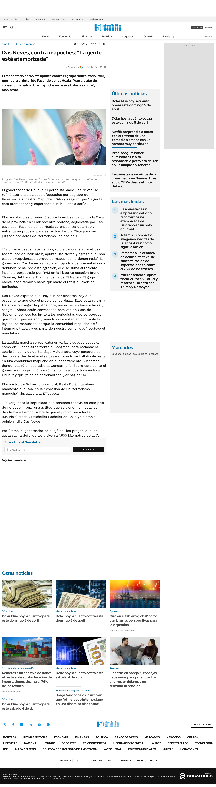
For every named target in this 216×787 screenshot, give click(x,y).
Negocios (128, 36)
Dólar (26, 19)
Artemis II (40, 19)
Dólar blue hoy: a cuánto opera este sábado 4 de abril (26, 706)
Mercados (152, 737)
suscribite (197, 27)
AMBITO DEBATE (139, 760)
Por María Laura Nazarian (122, 630)
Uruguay (168, 36)
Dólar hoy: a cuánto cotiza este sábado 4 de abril (79, 675)
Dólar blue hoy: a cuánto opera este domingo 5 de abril (131, 105)
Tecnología (204, 743)
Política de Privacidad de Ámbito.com (70, 749)
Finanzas (86, 36)
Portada (9, 737)
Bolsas (127, 354)
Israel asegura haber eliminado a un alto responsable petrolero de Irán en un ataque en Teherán (135, 159)
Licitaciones (189, 749)
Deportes (69, 743)
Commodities (140, 354)
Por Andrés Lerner (11, 691)
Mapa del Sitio (25, 749)
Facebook (13, 724)
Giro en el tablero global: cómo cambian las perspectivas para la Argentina (133, 620)
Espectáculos (178, 743)
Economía (65, 36)
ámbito (6, 44)
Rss (5, 749)
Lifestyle (10, 743)
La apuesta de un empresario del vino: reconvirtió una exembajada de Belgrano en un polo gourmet (136, 219)
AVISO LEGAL (113, 749)
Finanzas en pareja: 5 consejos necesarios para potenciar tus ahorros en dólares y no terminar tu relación (133, 679)
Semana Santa (59, 19)
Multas (168, 749)
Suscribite (88, 449)
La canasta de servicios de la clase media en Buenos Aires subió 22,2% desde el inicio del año (134, 180)
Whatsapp (48, 724)
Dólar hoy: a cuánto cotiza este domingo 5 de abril (132, 120)
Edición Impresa (94, 743)
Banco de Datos (126, 737)
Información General (129, 743)
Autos (156, 743)
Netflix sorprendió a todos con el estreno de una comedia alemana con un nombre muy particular (132, 138)
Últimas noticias (35, 737)
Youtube (39, 724)
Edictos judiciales (142, 749)
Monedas (116, 354)
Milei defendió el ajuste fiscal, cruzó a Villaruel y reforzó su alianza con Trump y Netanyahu (139, 281)
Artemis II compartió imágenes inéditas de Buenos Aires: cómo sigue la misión (137, 241)
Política (107, 36)
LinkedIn (30, 724)
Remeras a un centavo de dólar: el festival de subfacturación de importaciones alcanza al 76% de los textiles (137, 261)
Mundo (50, 743)
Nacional (31, 743)
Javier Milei (77, 19)
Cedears (153, 354)
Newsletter (208, 36)
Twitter (5, 724)
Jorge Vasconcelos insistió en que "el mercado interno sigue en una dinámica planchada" (79, 699)
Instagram (21, 724)
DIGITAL (71, 760)
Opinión (148, 36)
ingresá (208, 27)
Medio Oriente (96, 19)
